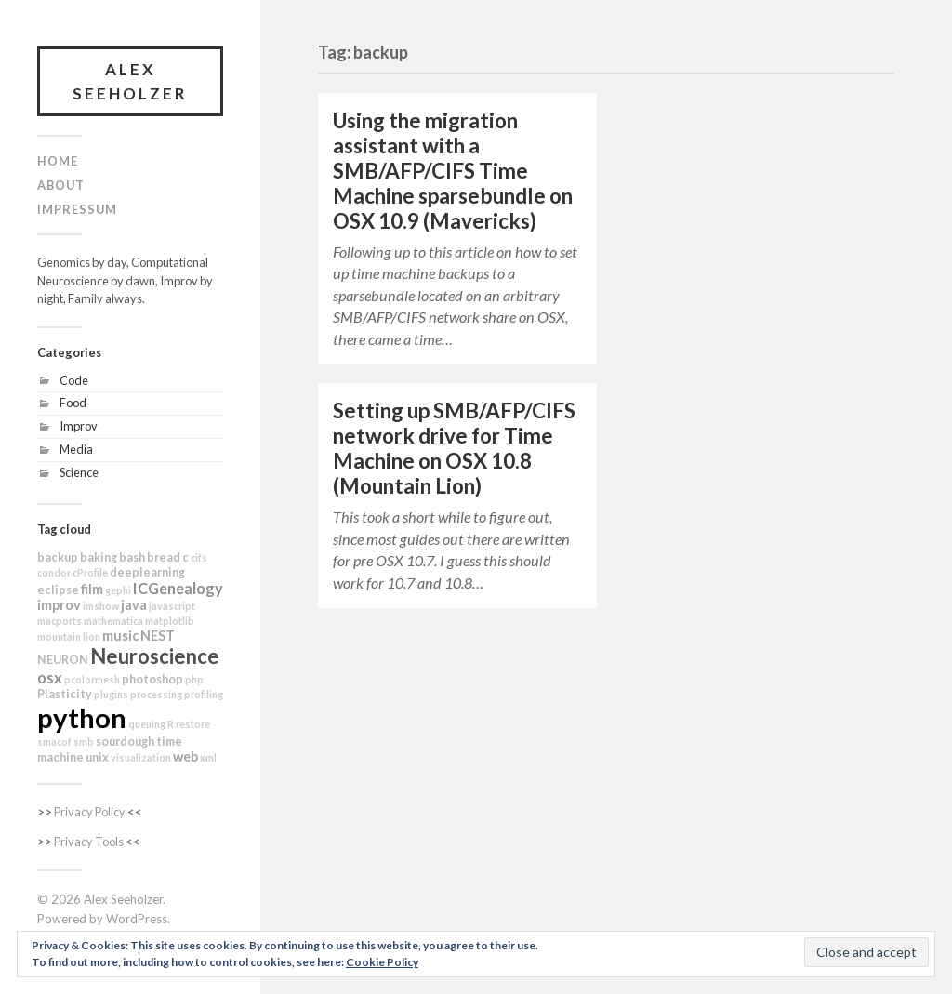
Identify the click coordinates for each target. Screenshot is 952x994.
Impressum (77, 209)
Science (79, 472)
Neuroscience (154, 656)
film (92, 589)
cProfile (90, 572)
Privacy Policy (90, 811)
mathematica (113, 621)
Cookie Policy (382, 962)
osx (49, 677)
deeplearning (147, 572)
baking (98, 557)
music (120, 635)
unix (97, 757)
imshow (101, 606)
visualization (141, 757)
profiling (203, 694)
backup (57, 557)
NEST (157, 635)
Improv (79, 425)
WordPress (136, 918)
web (185, 756)
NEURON (62, 660)
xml (208, 757)
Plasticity (64, 694)
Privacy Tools (89, 841)
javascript (172, 606)
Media (76, 449)
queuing (146, 724)
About (61, 185)
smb (83, 742)
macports (59, 621)
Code (74, 380)
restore (193, 724)
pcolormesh (92, 679)
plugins (111, 694)
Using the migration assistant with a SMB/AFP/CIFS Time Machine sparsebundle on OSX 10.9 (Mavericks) (453, 170)
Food (73, 402)
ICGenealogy (178, 588)
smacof (54, 742)
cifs (199, 557)
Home (57, 160)
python (81, 717)
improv (59, 605)
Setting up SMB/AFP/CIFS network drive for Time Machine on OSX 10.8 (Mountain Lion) (454, 448)
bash (132, 557)
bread (163, 557)
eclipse (58, 590)
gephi (118, 590)
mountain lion (68, 636)
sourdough (125, 742)
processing (156, 694)
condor (54, 572)
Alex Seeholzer (130, 81)
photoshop (152, 679)
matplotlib (169, 621)
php (194, 679)
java (134, 605)
